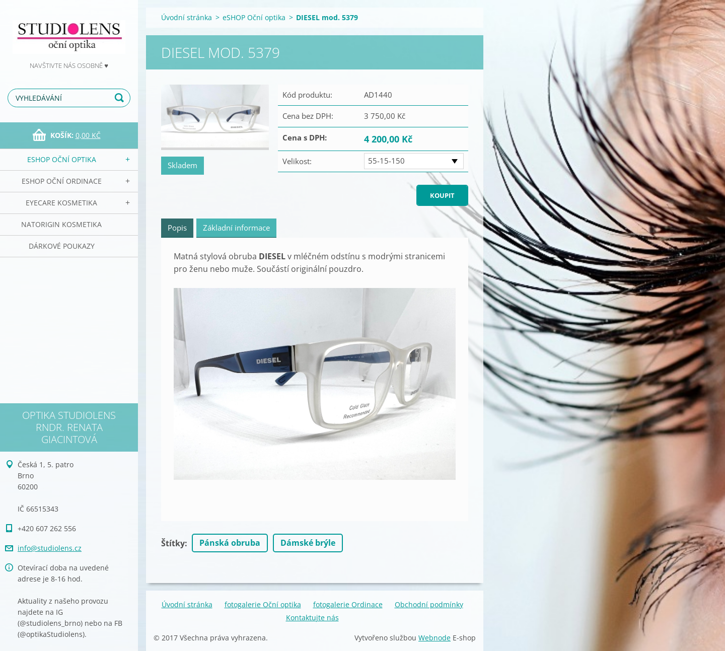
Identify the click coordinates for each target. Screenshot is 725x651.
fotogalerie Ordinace (348, 604)
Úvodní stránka (186, 17)
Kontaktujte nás (312, 617)
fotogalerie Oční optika (263, 604)
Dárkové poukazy (62, 246)
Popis (177, 228)
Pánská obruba (229, 542)
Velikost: (297, 161)
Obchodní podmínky (429, 604)
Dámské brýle (307, 542)
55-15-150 (386, 161)
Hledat (120, 98)
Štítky (173, 543)
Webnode (434, 637)
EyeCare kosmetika (61, 202)
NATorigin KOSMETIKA (61, 224)
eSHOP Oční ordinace (62, 181)
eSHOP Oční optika (61, 159)
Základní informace (236, 228)
